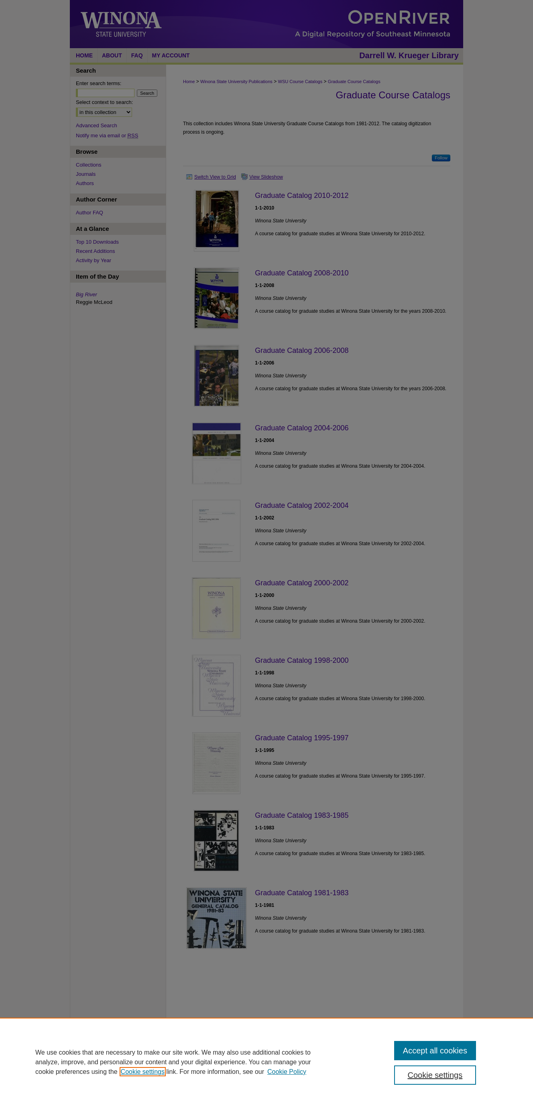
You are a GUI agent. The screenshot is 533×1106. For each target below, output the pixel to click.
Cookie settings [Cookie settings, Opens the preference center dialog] (435, 1075)
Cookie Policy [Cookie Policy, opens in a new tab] (286, 1071)
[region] (266, 1062)
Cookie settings (143, 1071)
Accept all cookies (435, 1050)
